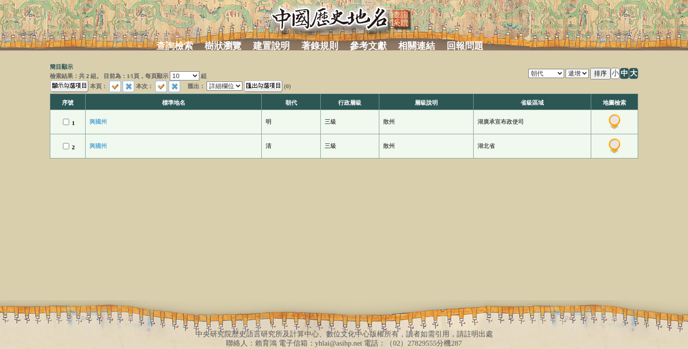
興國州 (98, 121)
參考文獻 (368, 46)
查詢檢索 (174, 46)
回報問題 (465, 46)
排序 (600, 73)
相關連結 (416, 46)
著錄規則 (319, 46)
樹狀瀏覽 (223, 46)
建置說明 (271, 46)
